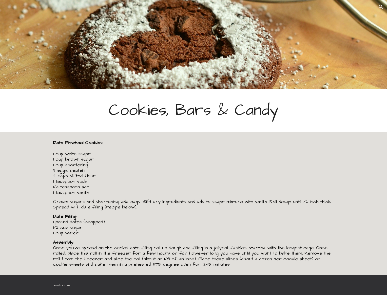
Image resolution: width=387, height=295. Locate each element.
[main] (193, 110)
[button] (381, 7)
